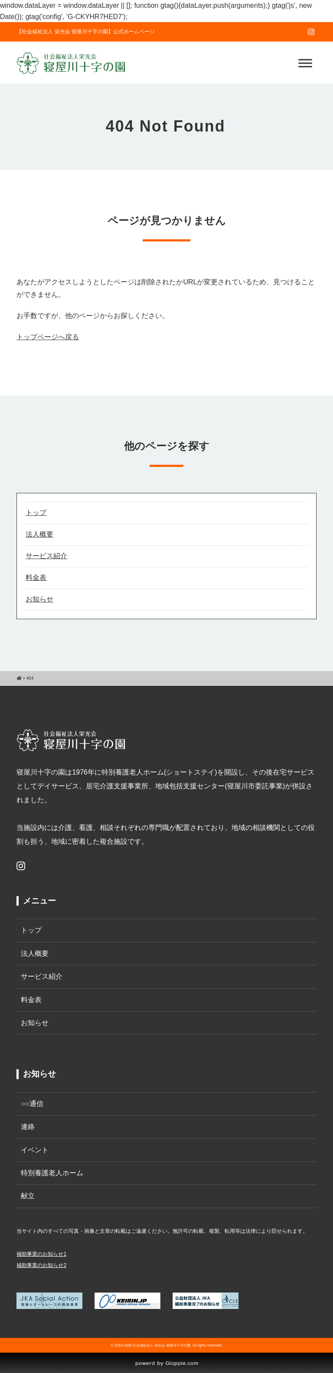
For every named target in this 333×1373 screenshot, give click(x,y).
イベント (35, 1150)
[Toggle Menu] (305, 63)
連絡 (28, 1126)
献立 (28, 1195)
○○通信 (32, 1103)
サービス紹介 (46, 555)
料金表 (36, 577)
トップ (36, 512)
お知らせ (39, 599)
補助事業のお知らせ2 (41, 1265)
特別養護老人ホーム (52, 1173)
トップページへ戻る (47, 337)
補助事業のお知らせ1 (41, 1254)
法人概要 (39, 534)
